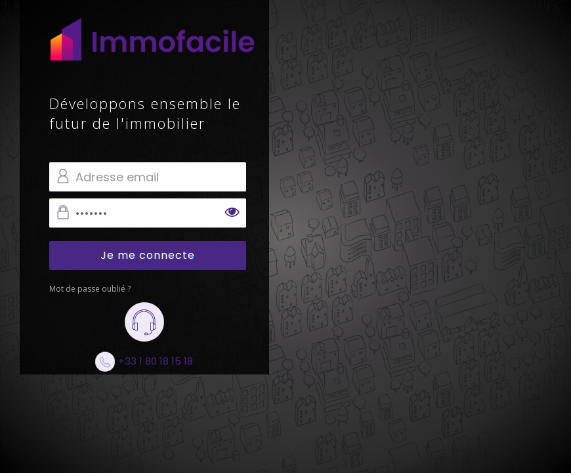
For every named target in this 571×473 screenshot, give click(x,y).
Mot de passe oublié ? (90, 288)
